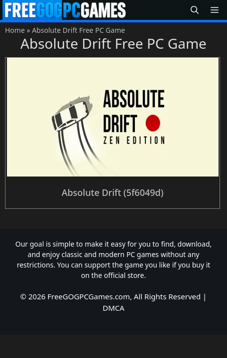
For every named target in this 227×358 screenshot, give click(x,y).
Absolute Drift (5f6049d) (113, 192)
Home (15, 30)
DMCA (113, 308)
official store (124, 275)
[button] (195, 10)
